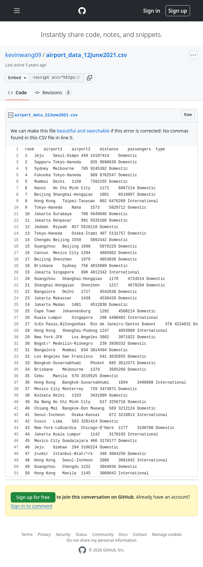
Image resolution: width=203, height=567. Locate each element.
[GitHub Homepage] (82, 550)
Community (102, 534)
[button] (89, 77)
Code (17, 92)
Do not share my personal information (101, 540)
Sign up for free (33, 497)
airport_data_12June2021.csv (86, 55)
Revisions (53, 92)
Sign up (177, 10)
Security (63, 534)
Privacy (44, 534)
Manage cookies (167, 534)
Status (81, 534)
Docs (123, 534)
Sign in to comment (31, 506)
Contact (140, 534)
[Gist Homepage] (82, 11)
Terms (27, 534)
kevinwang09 (23, 55)
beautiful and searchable (83, 131)
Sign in (151, 10)
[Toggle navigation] (17, 11)
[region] (101, 311)
